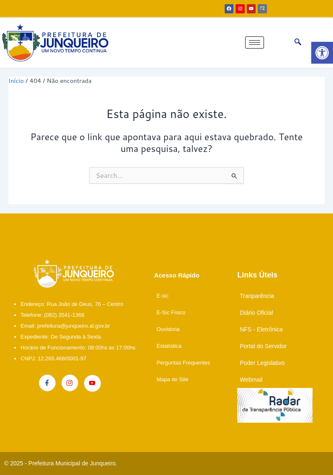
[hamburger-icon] (254, 42)
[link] (322, 53)
